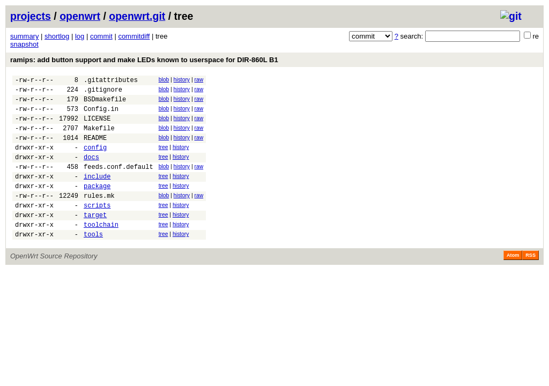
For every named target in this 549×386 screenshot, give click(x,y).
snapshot (24, 44)
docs (91, 171)
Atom (513, 282)
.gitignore (103, 92)
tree (163, 158)
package (97, 205)
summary (24, 36)
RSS (530, 282)
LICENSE (97, 126)
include (97, 193)
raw (198, 80)
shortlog (56, 36)
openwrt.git (137, 16)
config (95, 160)
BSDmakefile (105, 103)
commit (101, 36)
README (95, 148)
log (79, 36)
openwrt (80, 16)
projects (30, 16)
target (95, 238)
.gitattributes (111, 81)
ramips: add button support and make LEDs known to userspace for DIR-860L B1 (144, 60)
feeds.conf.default (118, 182)
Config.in (101, 115)
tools (93, 261)
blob (164, 80)
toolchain (101, 250)
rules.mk (99, 216)
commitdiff (134, 36)
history (182, 80)
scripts (97, 227)
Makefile (99, 137)
